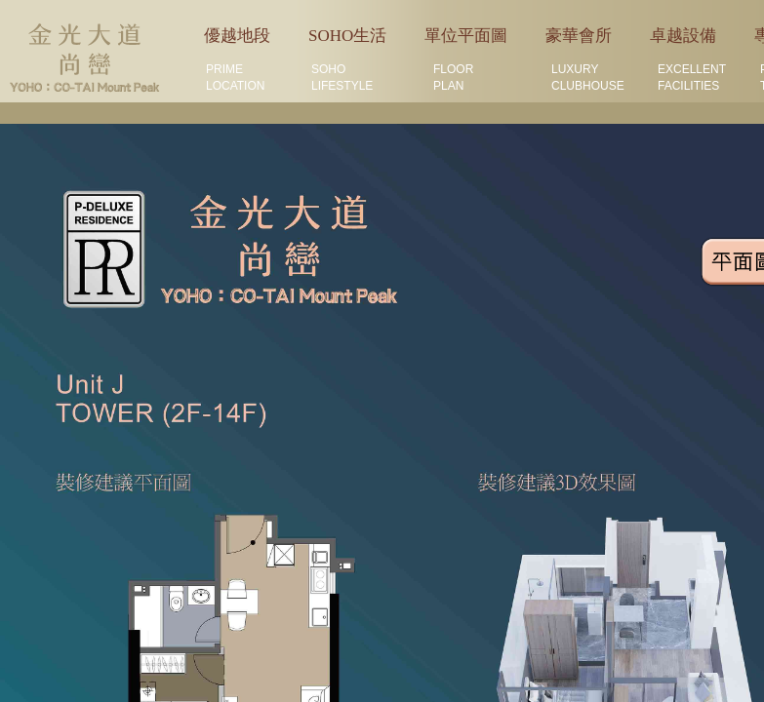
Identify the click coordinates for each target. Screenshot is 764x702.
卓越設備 (683, 35)
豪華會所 (578, 35)
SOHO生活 (347, 35)
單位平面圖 (465, 35)
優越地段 (237, 35)
